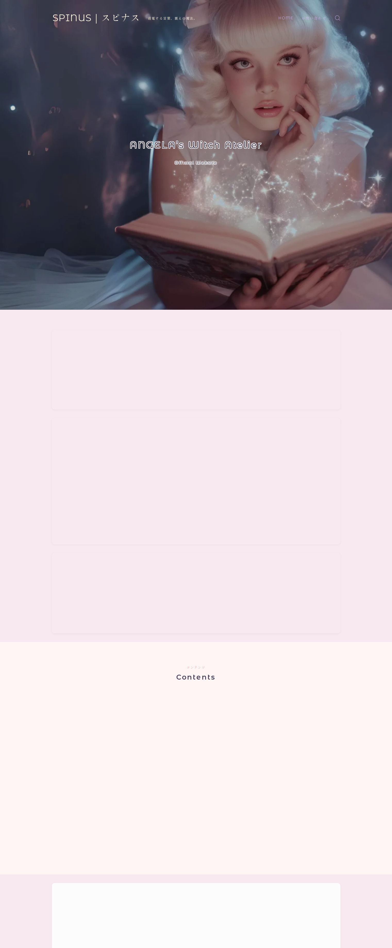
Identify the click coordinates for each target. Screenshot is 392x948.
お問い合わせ (314, 18)
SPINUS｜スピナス (96, 18)
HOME (286, 18)
